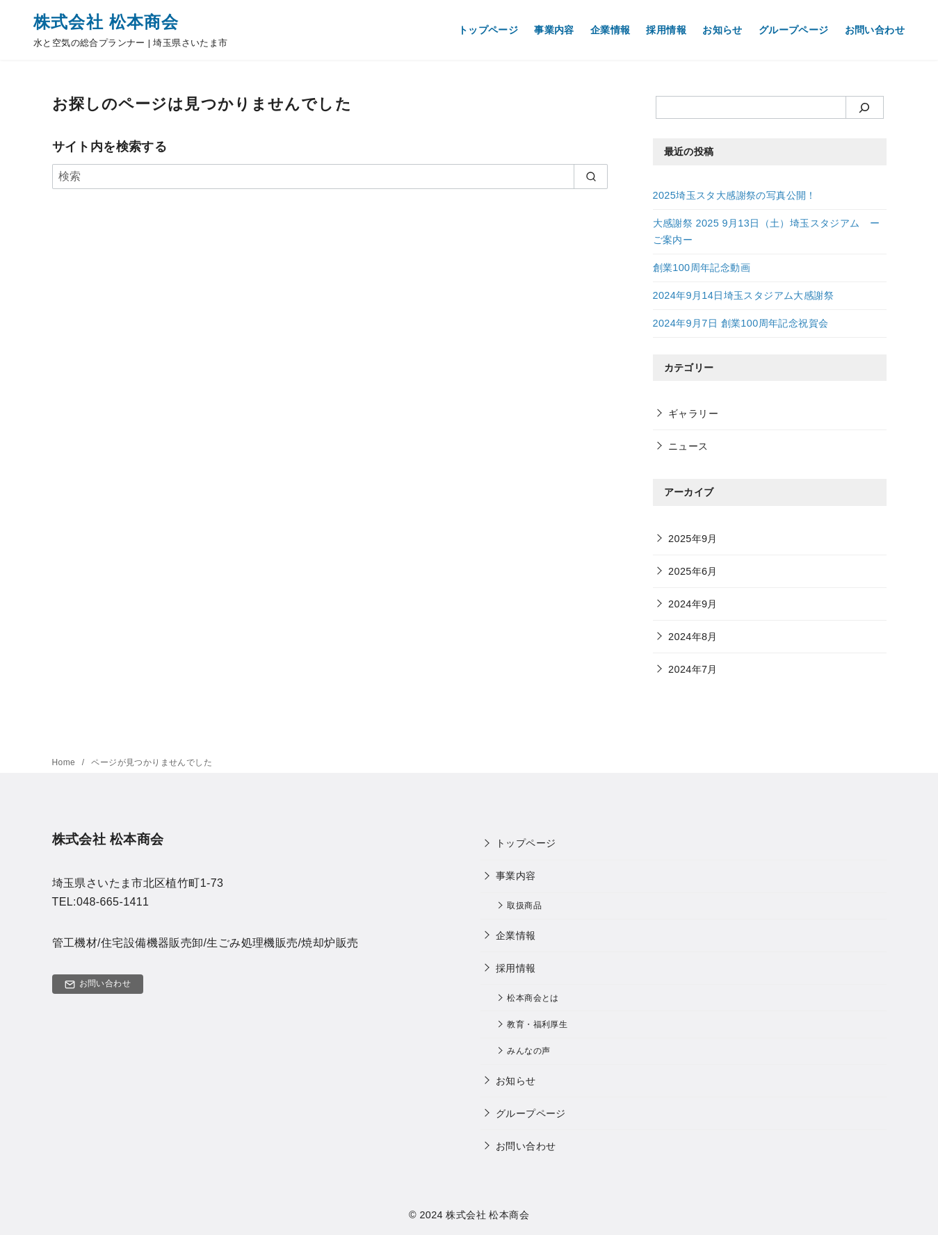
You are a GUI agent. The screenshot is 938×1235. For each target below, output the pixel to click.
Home (65, 762)
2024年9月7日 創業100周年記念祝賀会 (741, 323)
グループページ (794, 29)
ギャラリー (693, 413)
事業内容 (554, 29)
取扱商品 (524, 905)
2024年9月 (693, 604)
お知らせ (722, 29)
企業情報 (610, 29)
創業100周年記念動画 (701, 267)
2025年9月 (693, 538)
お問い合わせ (875, 29)
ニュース (688, 446)
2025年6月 (693, 571)
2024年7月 (693, 669)
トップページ (488, 29)
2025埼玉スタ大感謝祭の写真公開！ (734, 195)
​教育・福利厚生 (537, 1024)
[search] (591, 176)
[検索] (330, 176)
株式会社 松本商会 (106, 22)
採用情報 (666, 29)
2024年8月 (693, 636)
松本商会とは (532, 997)
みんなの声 (528, 1050)
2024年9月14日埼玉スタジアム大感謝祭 (743, 295)
